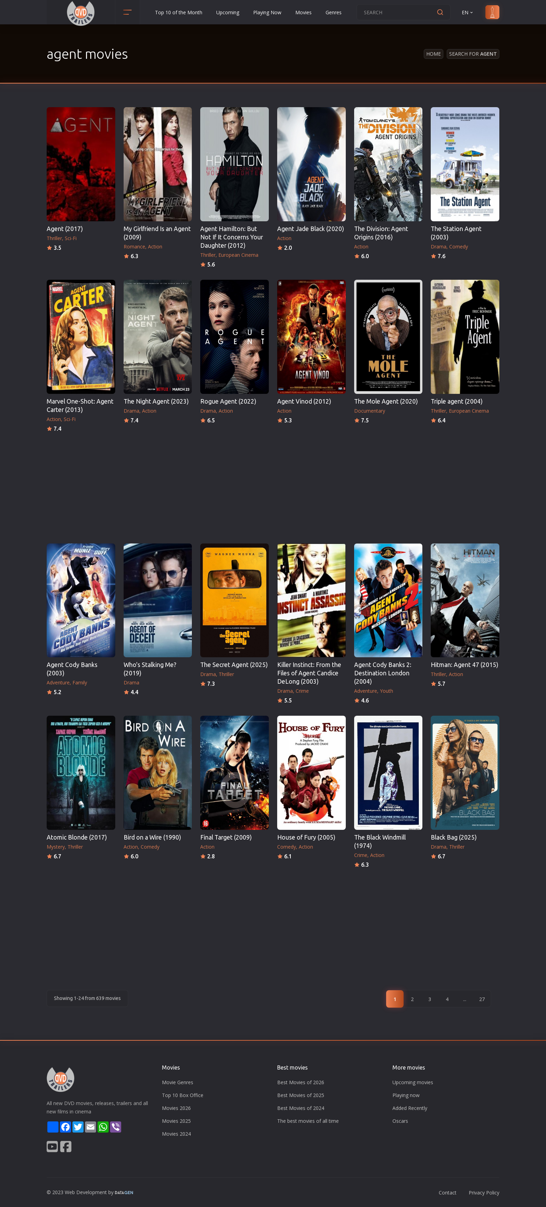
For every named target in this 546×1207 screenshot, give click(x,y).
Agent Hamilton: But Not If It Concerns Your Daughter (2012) (231, 237)
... (464, 999)
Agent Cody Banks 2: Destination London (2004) (382, 673)
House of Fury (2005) (306, 837)
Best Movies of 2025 (300, 1095)
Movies (303, 12)
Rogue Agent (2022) (228, 401)
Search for (473, 53)
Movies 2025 (176, 1121)
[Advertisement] (273, 485)
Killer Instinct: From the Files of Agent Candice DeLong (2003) (309, 673)
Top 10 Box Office (182, 1095)
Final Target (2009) (226, 837)
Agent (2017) (65, 228)
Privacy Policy (484, 1192)
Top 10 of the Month (178, 12)
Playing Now (267, 12)
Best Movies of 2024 (300, 1108)
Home (433, 53)
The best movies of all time (308, 1121)
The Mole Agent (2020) (386, 401)
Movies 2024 (176, 1133)
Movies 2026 (176, 1108)
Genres (334, 12)
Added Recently (409, 1108)
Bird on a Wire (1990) (152, 837)
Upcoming (227, 12)
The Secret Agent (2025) (234, 664)
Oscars (400, 1121)
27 (482, 999)
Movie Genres (177, 1082)
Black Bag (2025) (454, 837)
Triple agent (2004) (457, 401)
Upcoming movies (412, 1082)
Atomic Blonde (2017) (77, 837)
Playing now (406, 1095)
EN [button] (468, 12)
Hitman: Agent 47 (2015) (464, 664)
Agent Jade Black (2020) (310, 228)
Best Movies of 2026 (300, 1082)
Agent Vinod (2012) (304, 401)
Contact (448, 1192)
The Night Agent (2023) (156, 401)
